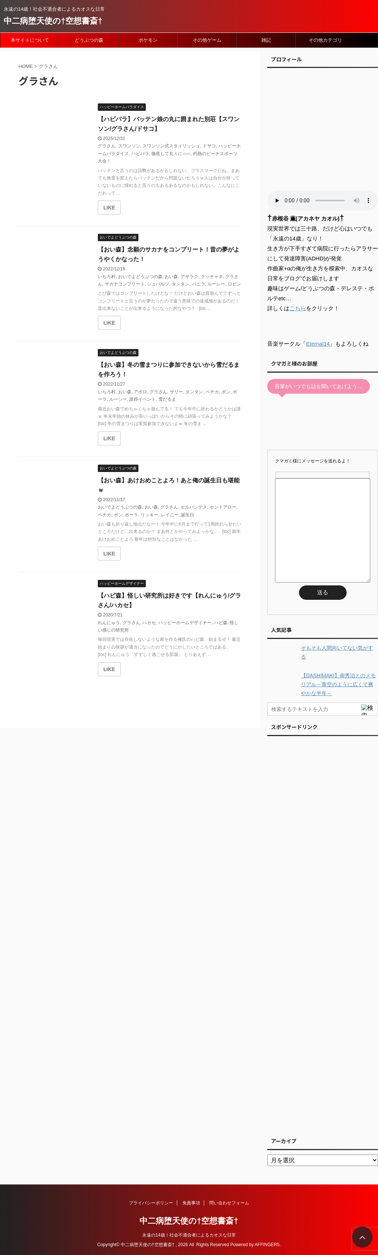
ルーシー (216, 284)
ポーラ (131, 514)
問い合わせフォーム (229, 1203)
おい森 (171, 276)
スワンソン (129, 145)
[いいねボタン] (109, 207)
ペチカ (212, 391)
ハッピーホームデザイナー (185, 622)
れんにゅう (109, 622)
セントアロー (223, 507)
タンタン (180, 284)
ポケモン (148, 40)
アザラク (189, 276)
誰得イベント (142, 399)
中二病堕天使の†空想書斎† (53, 20)
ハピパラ (140, 153)
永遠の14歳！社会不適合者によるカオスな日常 (189, 1235)
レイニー (170, 514)
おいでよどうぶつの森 (140, 276)
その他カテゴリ (325, 40)
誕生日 (187, 514)
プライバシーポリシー (151, 1203)
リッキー (149, 514)
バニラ (198, 284)
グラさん (107, 145)
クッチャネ (212, 276)
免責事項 (191, 1203)
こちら (297, 308)
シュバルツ (158, 284)
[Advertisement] (322, 934)
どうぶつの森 (89, 40)
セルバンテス (194, 507)
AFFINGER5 (267, 1244)
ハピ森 (220, 622)
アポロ (140, 391)
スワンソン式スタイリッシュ (171, 145)
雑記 (266, 40)
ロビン (234, 284)
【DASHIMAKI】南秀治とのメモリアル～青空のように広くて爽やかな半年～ (338, 684)
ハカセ (149, 622)
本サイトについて (30, 40)
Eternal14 (318, 344)
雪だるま (167, 399)
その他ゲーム (207, 40)
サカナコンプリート (125, 284)
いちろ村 (107, 276)
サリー (176, 391)
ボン (225, 391)
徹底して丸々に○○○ (170, 153)
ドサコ (209, 145)
